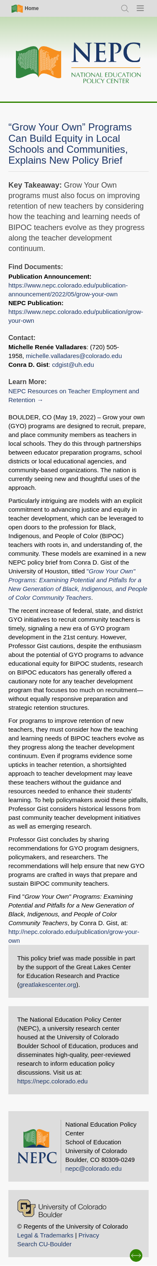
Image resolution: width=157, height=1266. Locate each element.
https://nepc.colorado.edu (52, 1081)
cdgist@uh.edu (73, 364)
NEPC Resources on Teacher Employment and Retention (73, 395)
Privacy (88, 1235)
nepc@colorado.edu (93, 1168)
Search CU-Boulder (44, 1244)
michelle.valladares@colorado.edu (74, 355)
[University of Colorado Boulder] (61, 1208)
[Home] (79, 63)
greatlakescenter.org (47, 984)
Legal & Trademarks (45, 1235)
